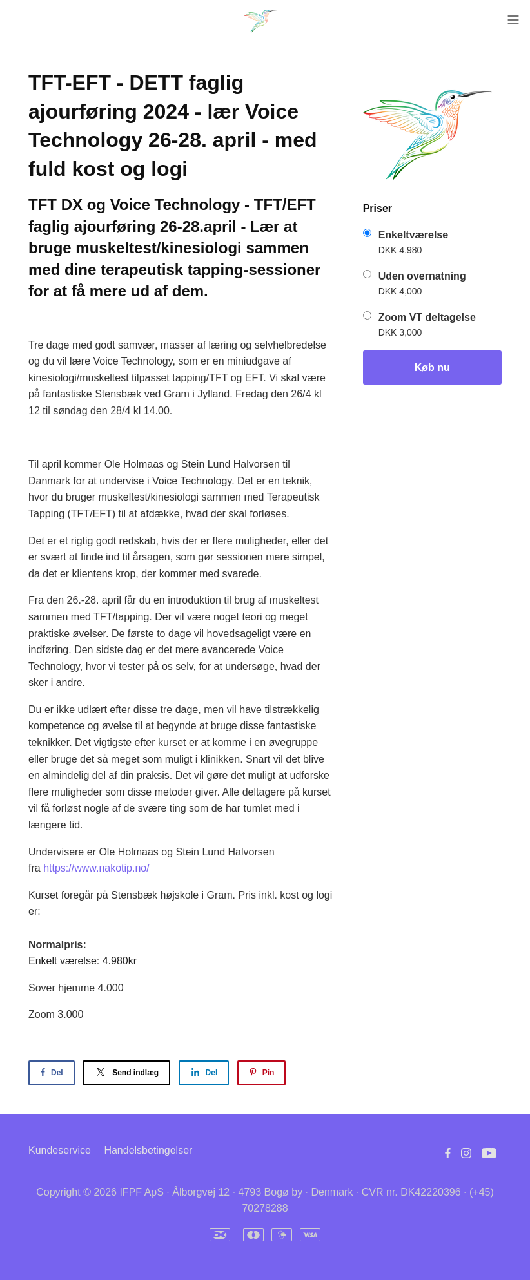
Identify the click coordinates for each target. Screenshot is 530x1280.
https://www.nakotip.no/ (96, 868)
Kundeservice (59, 1150)
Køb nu (432, 367)
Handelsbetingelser (148, 1150)
